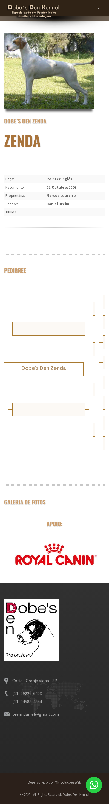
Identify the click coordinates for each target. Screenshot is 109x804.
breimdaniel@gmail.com (35, 714)
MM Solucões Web (67, 782)
